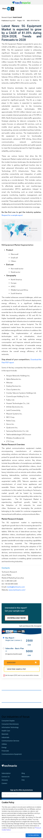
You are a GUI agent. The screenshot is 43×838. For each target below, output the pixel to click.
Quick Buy (22, 662)
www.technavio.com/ (17, 590)
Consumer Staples (8, 721)
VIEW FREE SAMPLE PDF (16, 669)
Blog (24, 773)
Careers (4, 783)
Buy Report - (13, 639)
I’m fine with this (33, 835)
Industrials (5, 737)
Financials (5, 751)
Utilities (4, 744)
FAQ (24, 780)
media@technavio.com (16, 587)
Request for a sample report (12, 215)
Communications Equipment (12, 754)
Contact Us (6, 777)
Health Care (6, 731)
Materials (5, 734)
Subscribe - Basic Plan (14, 649)
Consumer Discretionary (10, 724)
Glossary (5, 780)
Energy (4, 747)
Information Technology (10, 727)
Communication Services (10, 741)
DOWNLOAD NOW (16, 618)
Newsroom (26, 777)
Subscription (6, 773)
